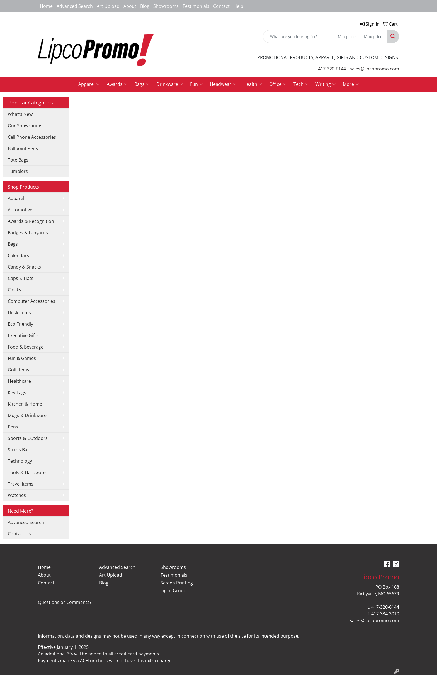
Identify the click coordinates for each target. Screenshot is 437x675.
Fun (196, 84)
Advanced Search (75, 6)
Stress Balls (20, 450)
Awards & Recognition (31, 221)
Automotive (20, 210)
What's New (20, 114)
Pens (13, 427)
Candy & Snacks (24, 267)
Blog (144, 6)
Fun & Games (22, 358)
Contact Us (19, 534)
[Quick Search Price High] (374, 36)
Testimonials (196, 6)
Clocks (14, 290)
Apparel (88, 84)
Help (238, 6)
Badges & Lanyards (28, 233)
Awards (117, 84)
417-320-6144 (332, 69)
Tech (300, 84)
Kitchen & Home (25, 404)
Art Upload (108, 6)
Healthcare (19, 381)
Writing (325, 84)
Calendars (18, 255)
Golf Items (18, 370)
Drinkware (169, 84)
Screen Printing (177, 583)
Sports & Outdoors (28, 438)
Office (277, 84)
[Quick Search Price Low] (348, 36)
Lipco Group (173, 591)
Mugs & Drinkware (27, 415)
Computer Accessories (31, 301)
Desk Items (19, 313)
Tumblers (18, 171)
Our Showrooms (25, 126)
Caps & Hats (20, 278)
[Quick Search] (299, 36)
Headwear (223, 84)
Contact (221, 6)
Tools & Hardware (27, 472)
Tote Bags (18, 160)
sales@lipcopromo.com (374, 69)
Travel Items (20, 484)
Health (252, 84)
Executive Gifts (23, 335)
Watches (17, 495)
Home (46, 6)
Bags (141, 84)
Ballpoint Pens (23, 148)
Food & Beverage (25, 347)
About (129, 6)
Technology (20, 461)
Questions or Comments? (64, 602)
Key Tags (17, 392)
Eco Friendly (20, 324)
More (351, 84)
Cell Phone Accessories (32, 137)
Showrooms (166, 6)
